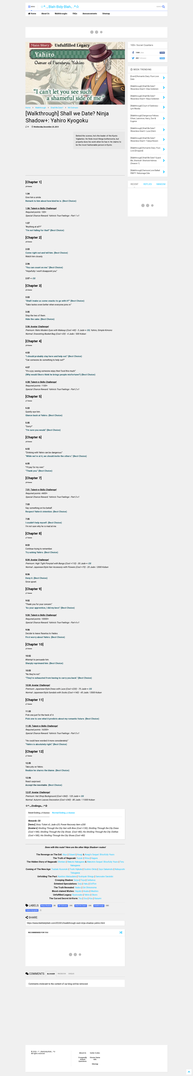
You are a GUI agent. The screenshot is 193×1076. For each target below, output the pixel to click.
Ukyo (64, 854)
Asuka (86, 891)
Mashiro (94, 891)
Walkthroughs (61, 14)
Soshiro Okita (90, 869)
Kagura (94, 858)
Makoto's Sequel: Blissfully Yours (102, 862)
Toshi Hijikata (76, 869)
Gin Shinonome (90, 887)
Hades (78, 887)
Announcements (90, 14)
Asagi (79, 854)
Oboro (94, 895)
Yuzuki (80, 858)
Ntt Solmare (73, 108)
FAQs (75, 14)
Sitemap (106, 14)
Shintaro (62, 862)
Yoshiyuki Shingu (86, 876)
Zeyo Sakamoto (105, 869)
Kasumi (97, 898)
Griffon (93, 883)
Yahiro (87, 895)
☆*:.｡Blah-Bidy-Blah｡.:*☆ (59, 7)
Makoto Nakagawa (76, 862)
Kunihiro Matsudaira (67, 876)
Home (32, 14)
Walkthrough (40, 108)
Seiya (76, 880)
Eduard (72, 854)
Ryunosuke (77, 895)
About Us (45, 14)
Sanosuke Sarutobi (104, 876)
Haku (85, 883)
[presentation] (38, 813)
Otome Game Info (95, 1058)
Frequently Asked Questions (82, 1059)
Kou (91, 898)
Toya (83, 880)
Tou (80, 898)
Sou (85, 898)
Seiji (80, 883)
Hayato (78, 891)
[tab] (40, 813)
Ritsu (87, 858)
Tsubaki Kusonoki (59, 869)
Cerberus (91, 880)
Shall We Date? (57, 108)
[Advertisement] (47, 150)
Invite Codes (95, 1053)
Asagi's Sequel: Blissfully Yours (99, 854)
